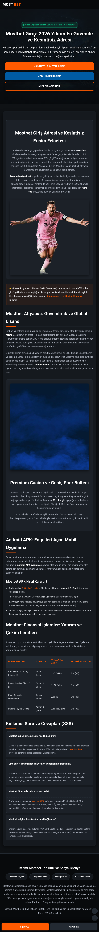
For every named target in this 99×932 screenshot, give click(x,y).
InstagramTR (61, 877)
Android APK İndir (49, 86)
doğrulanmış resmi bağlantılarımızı (64, 296)
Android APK (38, 801)
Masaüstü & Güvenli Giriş (49, 66)
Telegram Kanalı (40, 877)
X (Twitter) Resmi (82, 877)
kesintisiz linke (75, 749)
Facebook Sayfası (16, 877)
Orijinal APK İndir (30, 588)
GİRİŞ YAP (25, 927)
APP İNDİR (74, 927)
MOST (12, 4)
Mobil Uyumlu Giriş (49, 76)
